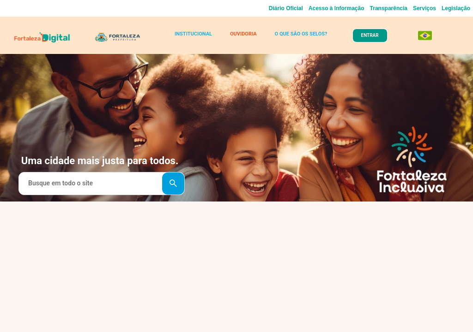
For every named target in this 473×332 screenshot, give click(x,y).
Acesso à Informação (336, 8)
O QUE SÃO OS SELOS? (301, 34)
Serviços (424, 8)
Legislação (456, 8)
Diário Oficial (286, 8)
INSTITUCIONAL (193, 34)
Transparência (388, 8)
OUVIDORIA (243, 34)
